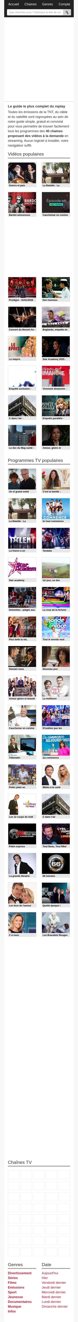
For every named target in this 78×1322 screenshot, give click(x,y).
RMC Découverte (64, 1196)
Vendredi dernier (54, 1283)
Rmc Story (13, 1207)
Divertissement (19, 1273)
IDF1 (26, 1251)
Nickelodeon (51, 1240)
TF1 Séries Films (39, 1196)
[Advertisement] (39, 59)
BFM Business (38, 1218)
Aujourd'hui (50, 1273)
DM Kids (38, 1240)
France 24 (64, 1218)
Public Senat (64, 1251)
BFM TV (26, 1218)
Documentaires (20, 1302)
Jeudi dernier (51, 1287)
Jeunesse (15, 1297)
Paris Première (51, 1207)
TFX (64, 1185)
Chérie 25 (26, 1207)
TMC (51, 1185)
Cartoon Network (13, 1240)
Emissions (16, 1287)
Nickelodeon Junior (64, 1240)
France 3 (38, 1174)
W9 (38, 1185)
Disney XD (26, 1240)
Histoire (13, 1251)
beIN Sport (13, 1229)
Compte (64, 4)
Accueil (13, 4)
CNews (13, 1218)
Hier (45, 1278)
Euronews (51, 1218)
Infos (12, 1311)
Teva (38, 1207)
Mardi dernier (51, 1297)
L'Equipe (38, 1229)
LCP (38, 1251)
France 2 (26, 1174)
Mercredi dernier (54, 1292)
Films (12, 1283)
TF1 (13, 1174)
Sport (12, 1292)
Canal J (64, 1229)
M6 (13, 1185)
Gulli (51, 1229)
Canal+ (51, 1174)
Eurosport (26, 1229)
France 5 (64, 1174)
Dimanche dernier (55, 1306)
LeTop (51, 1251)
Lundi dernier (51, 1302)
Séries (13, 1278)
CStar (26, 1196)
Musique (14, 1306)
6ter (51, 1196)
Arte (26, 1185)
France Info (64, 1207)
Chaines (31, 4)
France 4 (13, 1196)
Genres (47, 4)
